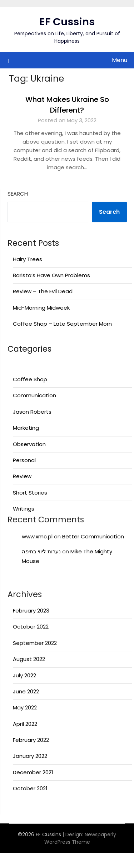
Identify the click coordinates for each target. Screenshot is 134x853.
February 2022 (31, 740)
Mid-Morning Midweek (41, 307)
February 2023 (31, 610)
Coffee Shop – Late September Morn (62, 323)
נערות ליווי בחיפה (41, 551)
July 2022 (24, 675)
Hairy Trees (27, 259)
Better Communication (93, 536)
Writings (23, 508)
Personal (24, 460)
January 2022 (30, 756)
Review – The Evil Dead (43, 291)
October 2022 (31, 626)
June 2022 (26, 691)
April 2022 (25, 724)
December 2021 (33, 772)
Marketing (26, 427)
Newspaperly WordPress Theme (80, 838)
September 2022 (35, 643)
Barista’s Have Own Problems (51, 275)
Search (18, 193)
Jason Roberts (32, 411)
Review (22, 476)
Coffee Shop (30, 379)
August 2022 (29, 659)
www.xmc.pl (37, 536)
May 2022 (25, 707)
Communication (34, 395)
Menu (119, 60)
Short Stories (30, 492)
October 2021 (30, 788)
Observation (29, 444)
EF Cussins (67, 22)
